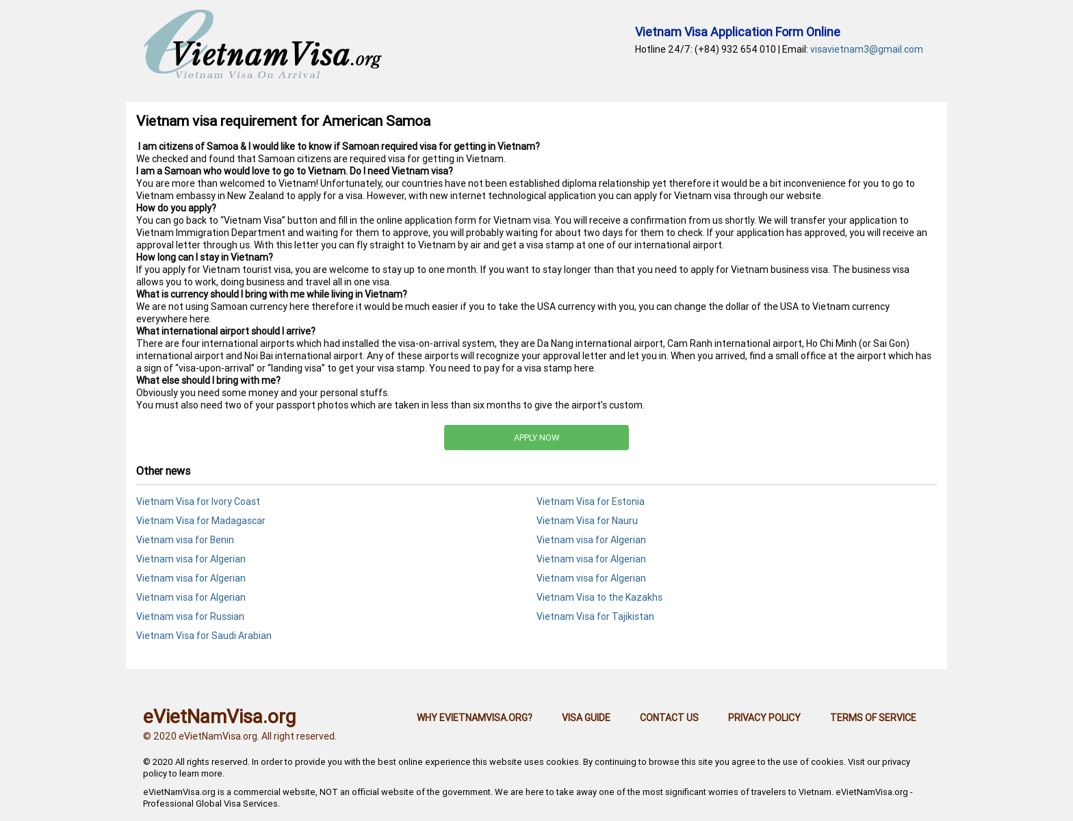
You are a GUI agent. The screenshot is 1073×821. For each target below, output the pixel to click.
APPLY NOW (537, 437)
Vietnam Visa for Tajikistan (595, 616)
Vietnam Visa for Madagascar (201, 520)
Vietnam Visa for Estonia (590, 501)
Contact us (669, 718)
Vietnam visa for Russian (190, 616)
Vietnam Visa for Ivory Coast (198, 501)
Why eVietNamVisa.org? (474, 718)
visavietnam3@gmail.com (866, 49)
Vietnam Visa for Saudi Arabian (204, 635)
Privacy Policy (764, 718)
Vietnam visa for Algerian (591, 540)
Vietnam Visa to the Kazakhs (599, 597)
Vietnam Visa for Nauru (587, 520)
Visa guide (586, 718)
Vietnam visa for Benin (185, 540)
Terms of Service (873, 718)
